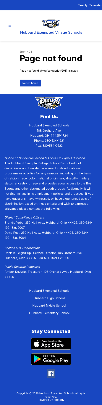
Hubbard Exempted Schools (49, 290)
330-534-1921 (54, 140)
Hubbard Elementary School (49, 313)
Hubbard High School (49, 298)
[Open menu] (9, 26)
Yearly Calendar (90, 5)
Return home (30, 83)
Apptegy (59, 399)
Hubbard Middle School (49, 305)
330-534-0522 (53, 145)
